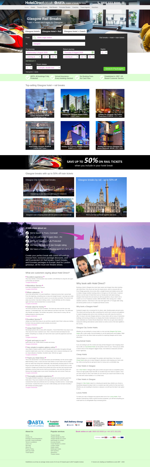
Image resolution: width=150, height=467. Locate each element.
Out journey (30, 49)
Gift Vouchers (55, 450)
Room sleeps (42, 64)
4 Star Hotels (86, 383)
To (26, 44)
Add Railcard (31, 61)
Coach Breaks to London (58, 444)
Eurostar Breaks (64, 7)
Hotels (33, 7)
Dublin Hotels (55, 447)
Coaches (75, 7)
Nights (103, 49)
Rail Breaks (53, 7)
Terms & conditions (31, 442)
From (28, 38)
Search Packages (114, 68)
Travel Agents (85, 7)
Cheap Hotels (80, 360)
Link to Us (28, 444)
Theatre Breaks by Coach (58, 438)
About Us (28, 447)
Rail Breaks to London (57, 440)
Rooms (28, 64)
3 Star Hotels (82, 369)
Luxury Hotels (113, 396)
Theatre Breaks (42, 7)
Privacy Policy (30, 449)
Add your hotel (30, 450)
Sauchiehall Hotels (90, 346)
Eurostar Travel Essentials (33, 440)
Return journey (68, 49)
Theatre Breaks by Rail (57, 437)
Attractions (54, 452)
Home (27, 7)
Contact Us (29, 437)
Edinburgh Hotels (56, 449)
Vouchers (95, 7)
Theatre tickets (55, 454)
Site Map (28, 445)
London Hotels (55, 445)
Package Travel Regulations (34, 438)
